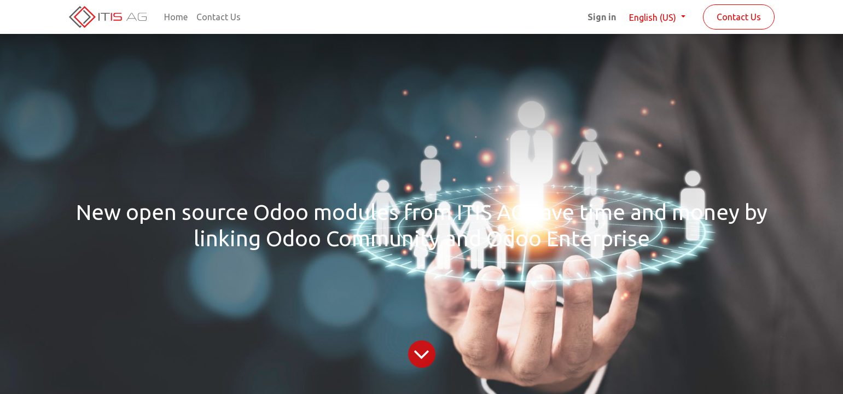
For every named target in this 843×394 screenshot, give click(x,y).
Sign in (602, 17)
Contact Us (739, 17)
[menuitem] (176, 17)
